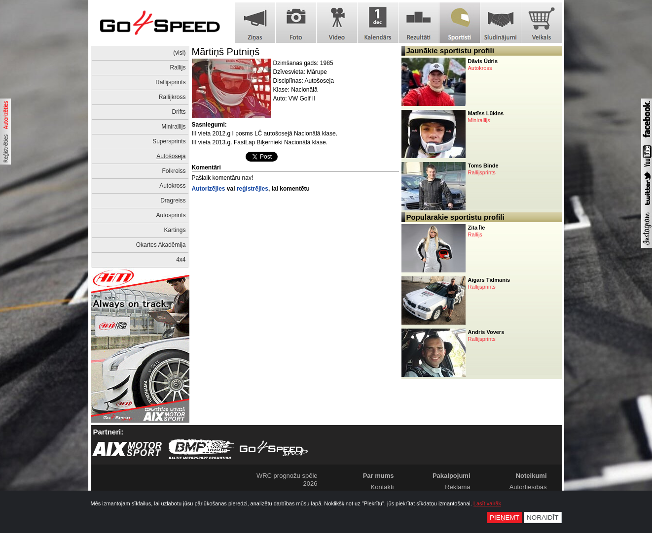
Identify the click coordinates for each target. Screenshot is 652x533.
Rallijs (177, 67)
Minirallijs (173, 126)
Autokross (172, 185)
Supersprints (168, 141)
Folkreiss (173, 170)
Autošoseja (170, 156)
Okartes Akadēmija (161, 244)
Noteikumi (531, 475)
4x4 (180, 259)
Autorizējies (208, 188)
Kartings (174, 230)
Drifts (179, 111)
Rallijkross (172, 97)
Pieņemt (504, 517)
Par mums (378, 475)
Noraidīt (543, 517)
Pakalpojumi (452, 475)
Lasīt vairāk (487, 503)
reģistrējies (252, 188)
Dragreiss (172, 200)
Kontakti (382, 487)
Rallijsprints (170, 82)
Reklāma (457, 487)
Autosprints (170, 215)
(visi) (179, 52)
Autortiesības (528, 487)
